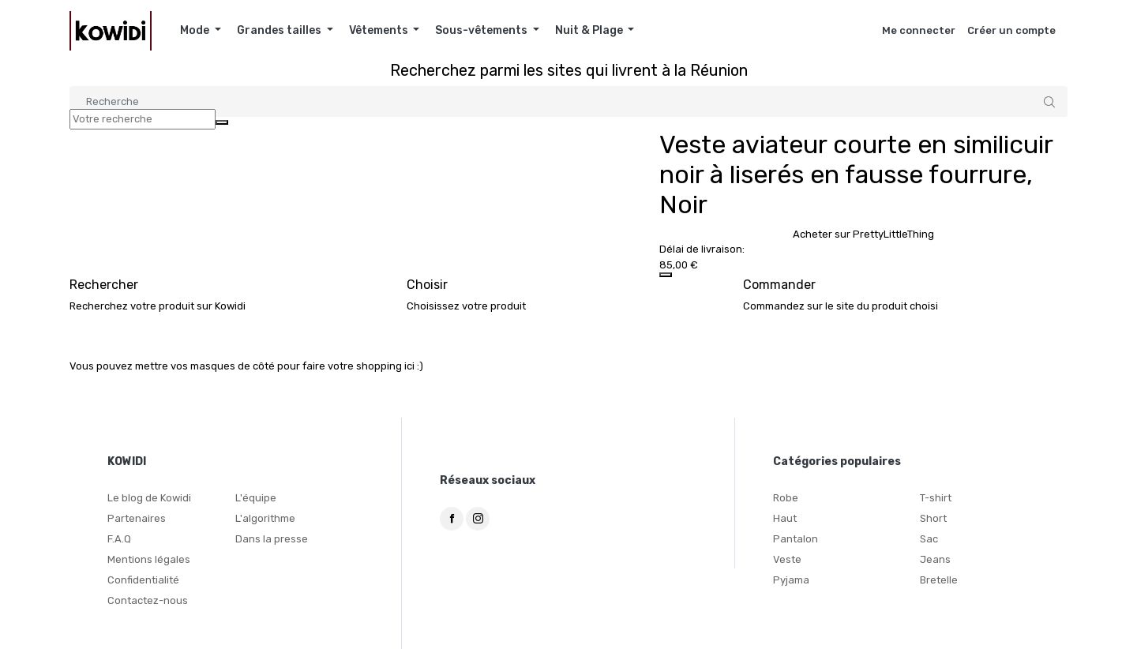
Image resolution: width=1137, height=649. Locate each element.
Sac (929, 539)
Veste (787, 559)
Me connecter (918, 30)
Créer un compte (1011, 30)
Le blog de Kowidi (149, 498)
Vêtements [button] (380, 30)
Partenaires (136, 518)
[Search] (568, 101)
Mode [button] (196, 30)
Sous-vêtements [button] (482, 30)
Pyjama (791, 580)
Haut (785, 518)
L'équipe (255, 498)
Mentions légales (148, 559)
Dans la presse (271, 539)
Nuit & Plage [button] (590, 30)
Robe (785, 498)
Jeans (935, 559)
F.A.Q (119, 539)
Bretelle (939, 580)
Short (933, 518)
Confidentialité (143, 580)
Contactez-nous (147, 600)
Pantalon (795, 539)
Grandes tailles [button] (280, 30)
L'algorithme (265, 518)
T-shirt (935, 498)
